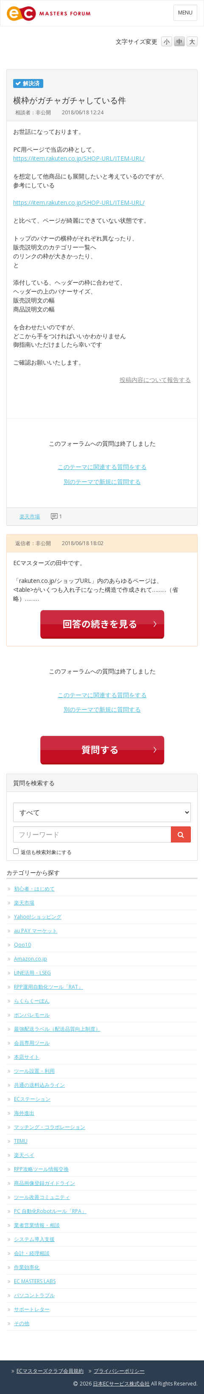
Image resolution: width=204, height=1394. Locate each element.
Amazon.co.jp (30, 958)
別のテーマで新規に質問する (102, 482)
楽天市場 (30, 516)
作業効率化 (26, 1267)
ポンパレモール (32, 1014)
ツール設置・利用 (34, 1070)
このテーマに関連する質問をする (102, 467)
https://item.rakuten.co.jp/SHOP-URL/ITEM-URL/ (79, 158)
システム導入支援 (34, 1239)
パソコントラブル (34, 1295)
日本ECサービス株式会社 (121, 1383)
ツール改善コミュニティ (42, 1197)
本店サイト (26, 1056)
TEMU (21, 1141)
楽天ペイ (24, 1155)
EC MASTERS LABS (35, 1281)
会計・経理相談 (32, 1253)
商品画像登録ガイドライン (44, 1183)
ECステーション (32, 1099)
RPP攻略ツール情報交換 (41, 1169)
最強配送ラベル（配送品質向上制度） (57, 1028)
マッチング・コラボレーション (49, 1127)
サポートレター (32, 1309)
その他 (21, 1323)
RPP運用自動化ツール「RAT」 (48, 986)
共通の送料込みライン (39, 1085)
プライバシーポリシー (119, 1370)
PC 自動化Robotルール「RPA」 (50, 1211)
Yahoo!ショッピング (37, 916)
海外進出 (24, 1113)
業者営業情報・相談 (37, 1225)
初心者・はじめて (34, 888)
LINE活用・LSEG (32, 972)
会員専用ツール (32, 1042)
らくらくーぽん (32, 1000)
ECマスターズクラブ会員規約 (50, 1370)
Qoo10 (22, 944)
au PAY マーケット (35, 930)
